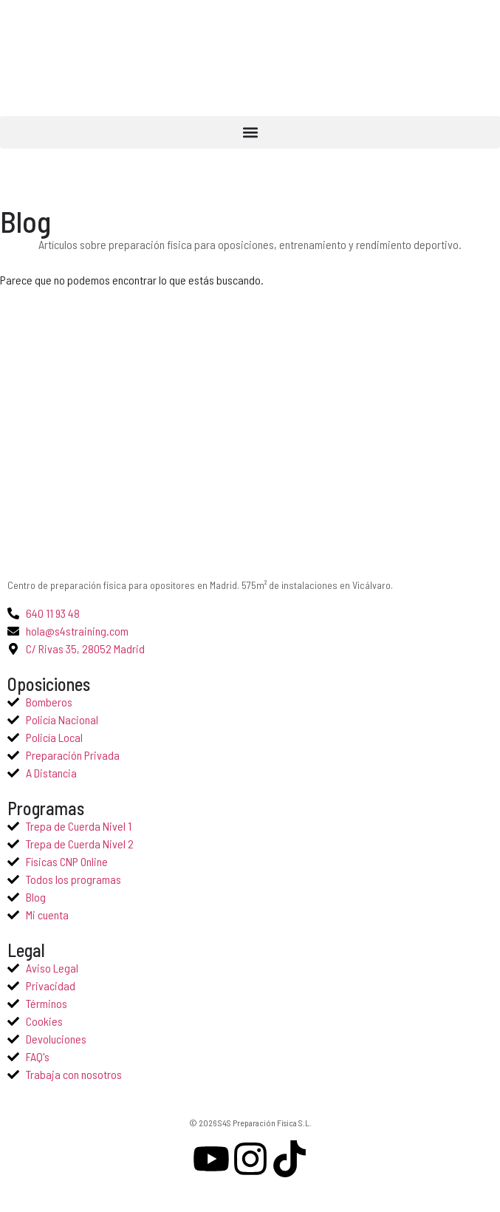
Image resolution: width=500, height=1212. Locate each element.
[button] (250, 132)
